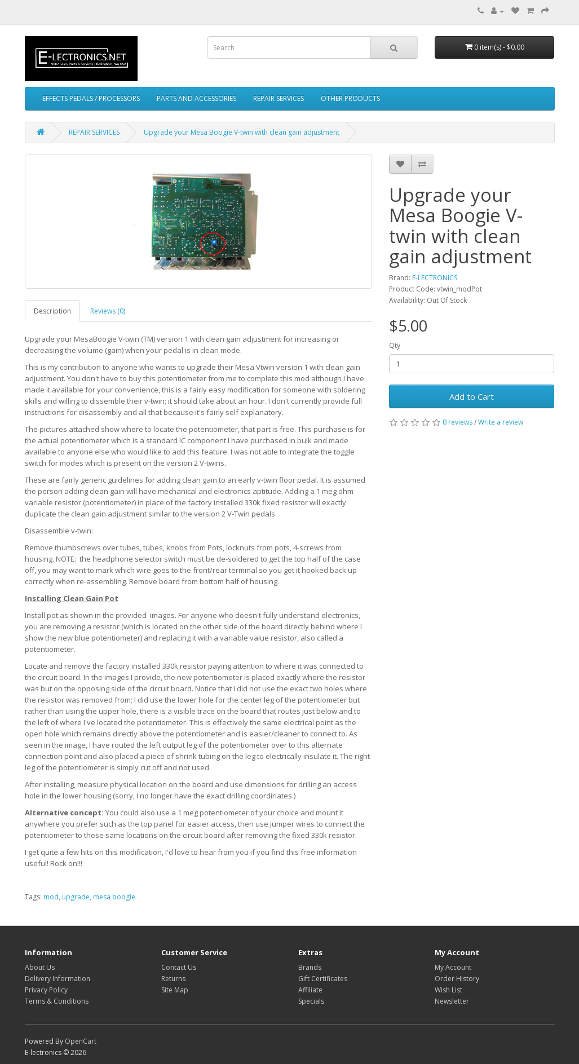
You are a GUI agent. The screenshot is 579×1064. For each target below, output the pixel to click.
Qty (394, 345)
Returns (173, 978)
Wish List (448, 990)
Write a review (500, 422)
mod (51, 897)
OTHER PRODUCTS (350, 98)
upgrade (76, 897)
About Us (40, 967)
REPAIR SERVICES (278, 98)
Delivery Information (57, 978)
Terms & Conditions (57, 1001)
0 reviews (457, 422)
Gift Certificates (322, 978)
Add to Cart (471, 396)
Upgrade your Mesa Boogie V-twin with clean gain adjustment (241, 132)
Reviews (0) (107, 311)
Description (52, 311)
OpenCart (80, 1041)
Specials (311, 1001)
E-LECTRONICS (434, 277)
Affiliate (310, 990)
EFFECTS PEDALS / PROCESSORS (91, 98)
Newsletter (452, 1001)
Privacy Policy (46, 990)
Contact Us (178, 967)
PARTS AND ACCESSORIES (196, 98)
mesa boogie (114, 897)
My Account (453, 967)
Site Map (174, 990)
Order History (457, 978)
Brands (309, 967)
